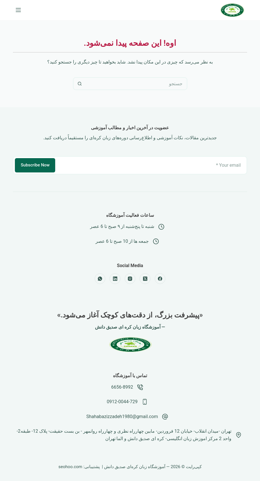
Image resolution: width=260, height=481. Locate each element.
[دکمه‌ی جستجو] (79, 83)
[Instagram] (130, 278)
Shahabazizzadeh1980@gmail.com (122, 416)
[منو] (18, 10)
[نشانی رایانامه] (151, 165)
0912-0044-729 (122, 401)
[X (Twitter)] (145, 278)
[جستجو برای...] (136, 83)
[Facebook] (160, 278)
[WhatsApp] (100, 278)
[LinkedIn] (115, 278)
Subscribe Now (35, 165)
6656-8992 (122, 387)
